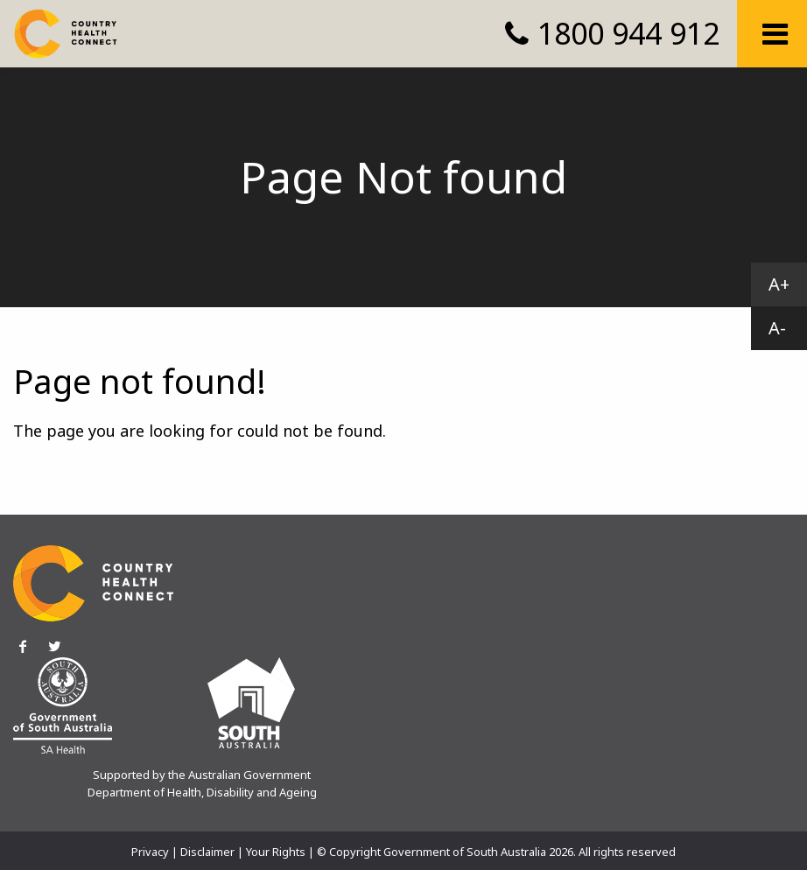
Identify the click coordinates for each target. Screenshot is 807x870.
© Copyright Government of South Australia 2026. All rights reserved (496, 851)
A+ (778, 284)
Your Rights (275, 851)
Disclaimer (207, 851)
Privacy (150, 851)
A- (777, 328)
